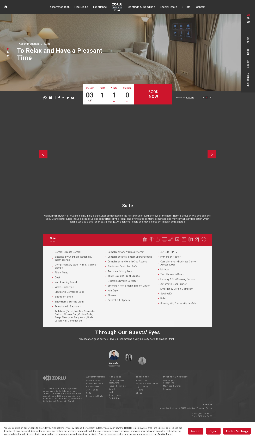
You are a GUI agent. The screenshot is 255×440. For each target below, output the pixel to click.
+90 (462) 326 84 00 (203, 414)
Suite (47, 43)
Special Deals (168, 7)
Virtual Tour (248, 80)
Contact (200, 7)
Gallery (248, 64)
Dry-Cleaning (142, 387)
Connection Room (95, 384)
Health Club (141, 381)
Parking (139, 390)
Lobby (111, 392)
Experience (100, 7)
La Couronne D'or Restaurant (117, 382)
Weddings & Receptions (169, 382)
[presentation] (43, 154)
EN (248, 14)
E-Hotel (186, 7)
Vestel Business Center (147, 384)
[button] (8, 49)
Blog (248, 52)
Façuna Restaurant (117, 386)
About (248, 40)
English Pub (114, 398)
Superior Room (93, 381)
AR (248, 22)
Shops (139, 393)
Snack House (115, 395)
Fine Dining (81, 7)
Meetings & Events (172, 386)
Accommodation (60, 7)
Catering (167, 389)
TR (248, 18)
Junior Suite (92, 390)
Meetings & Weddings (141, 7)
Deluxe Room (92, 387)
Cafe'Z (112, 389)
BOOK (153, 94)
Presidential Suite (94, 396)
